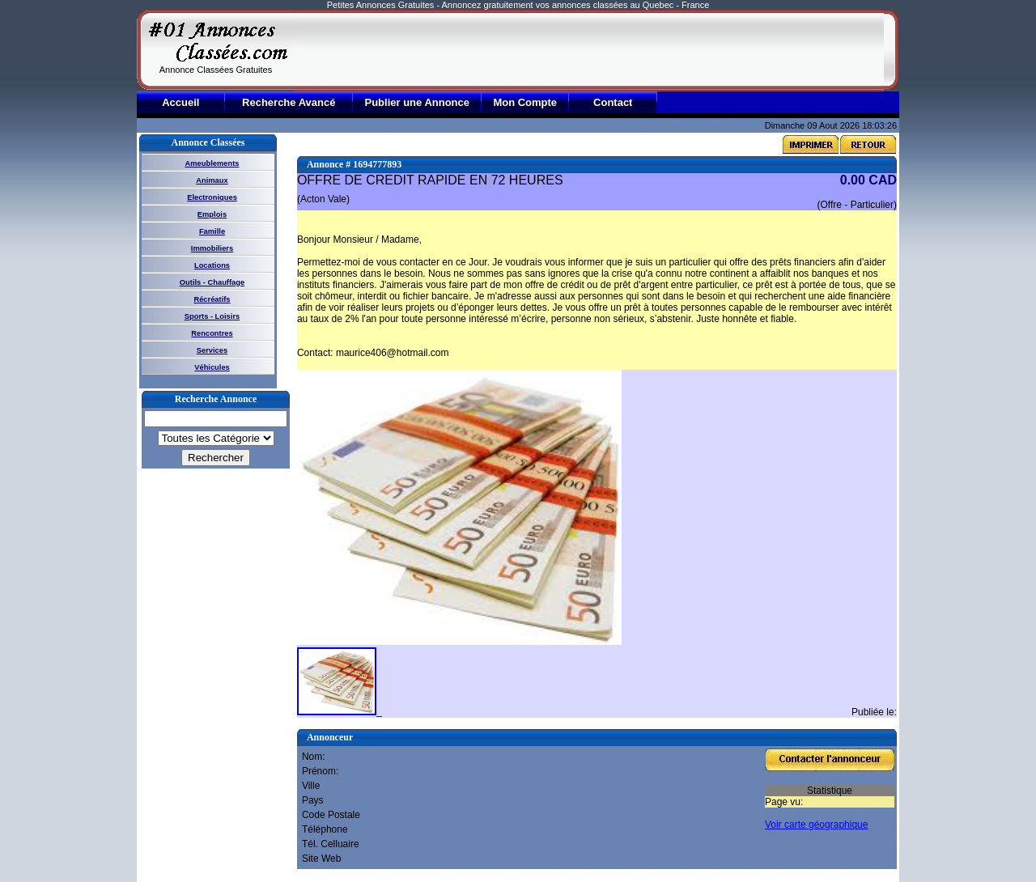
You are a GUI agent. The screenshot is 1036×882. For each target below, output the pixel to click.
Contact (612, 102)
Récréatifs (211, 299)
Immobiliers (212, 248)
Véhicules (212, 367)
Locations (212, 265)
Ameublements (212, 163)
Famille (212, 231)
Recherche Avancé (288, 102)
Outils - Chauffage (212, 282)
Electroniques (212, 197)
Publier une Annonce (416, 102)
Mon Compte (525, 102)
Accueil (180, 102)
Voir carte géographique (816, 824)
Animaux (211, 180)
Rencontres (211, 333)
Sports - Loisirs (212, 316)
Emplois (212, 214)
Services (212, 350)
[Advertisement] (589, 50)
